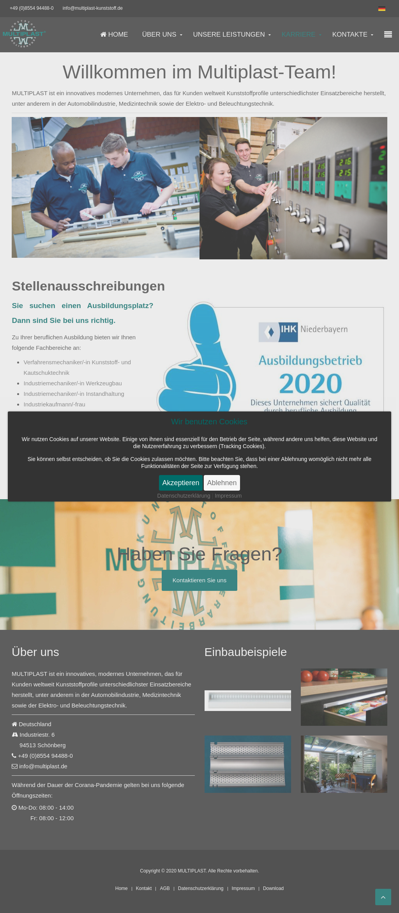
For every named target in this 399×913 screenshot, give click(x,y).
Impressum (228, 496)
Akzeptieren (180, 483)
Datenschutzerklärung (183, 496)
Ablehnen (222, 483)
